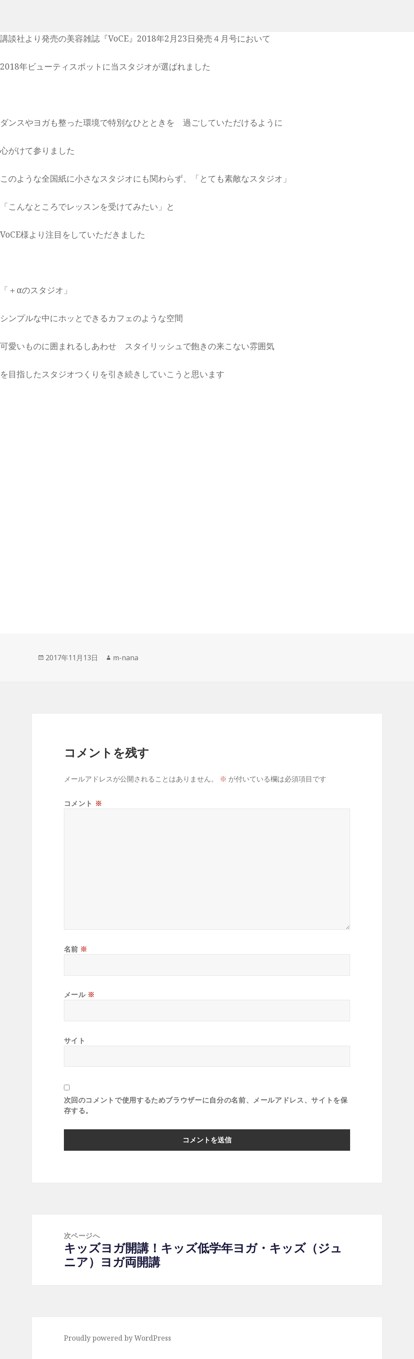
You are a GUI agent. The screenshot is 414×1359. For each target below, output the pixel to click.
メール (79, 994)
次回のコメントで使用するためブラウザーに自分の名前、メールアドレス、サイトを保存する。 (206, 1105)
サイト (75, 1040)
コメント (83, 803)
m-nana (125, 657)
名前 (76, 949)
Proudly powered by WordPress (117, 1338)
